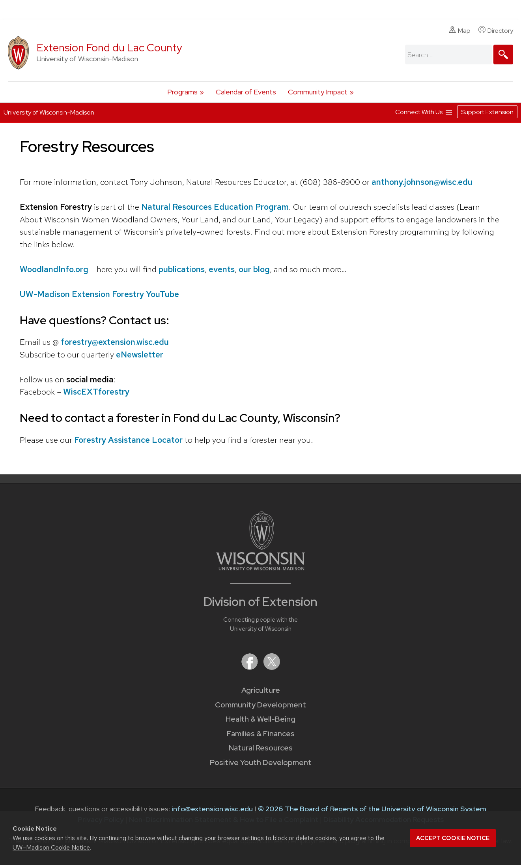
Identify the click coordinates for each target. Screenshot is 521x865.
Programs (182, 91)
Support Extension (487, 111)
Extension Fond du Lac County (109, 48)
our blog (254, 269)
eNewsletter (139, 354)
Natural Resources (261, 748)
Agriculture (260, 690)
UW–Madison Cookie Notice (51, 847)
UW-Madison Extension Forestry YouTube (99, 294)
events (222, 269)
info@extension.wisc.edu (212, 808)
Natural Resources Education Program (215, 206)
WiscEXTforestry (96, 391)
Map (460, 30)
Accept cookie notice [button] (452, 838)
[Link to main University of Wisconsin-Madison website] (260, 568)
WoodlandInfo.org (54, 269)
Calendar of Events (246, 91)
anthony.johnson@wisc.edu (422, 182)
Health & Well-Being (260, 719)
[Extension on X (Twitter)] (271, 667)
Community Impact (317, 91)
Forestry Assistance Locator (128, 439)
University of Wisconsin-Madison (49, 112)
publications (182, 269)
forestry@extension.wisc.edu (115, 342)
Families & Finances (261, 734)
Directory (495, 30)
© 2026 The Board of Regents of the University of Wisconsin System (372, 808)
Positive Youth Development (261, 762)
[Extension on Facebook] (250, 667)
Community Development (260, 705)
